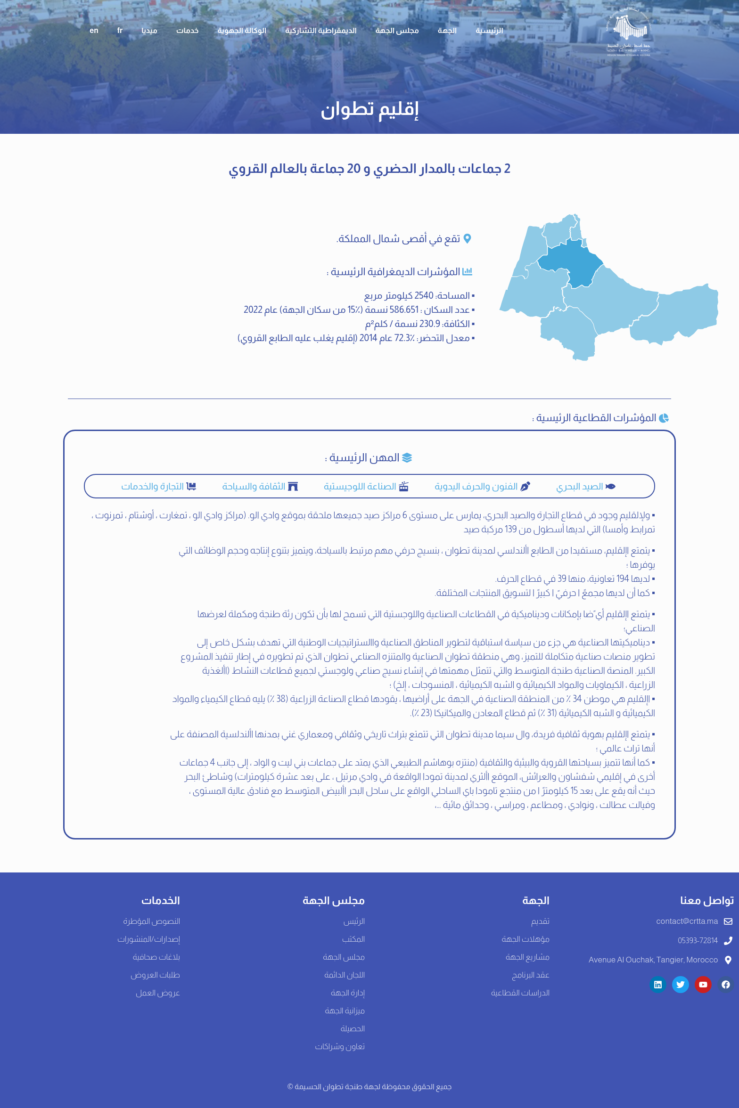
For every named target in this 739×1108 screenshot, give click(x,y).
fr (120, 30)
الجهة (447, 30)
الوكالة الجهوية (241, 30)
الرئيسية (489, 30)
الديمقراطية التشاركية (321, 30)
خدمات (187, 30)
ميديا (149, 30)
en (94, 30)
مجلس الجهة (397, 30)
